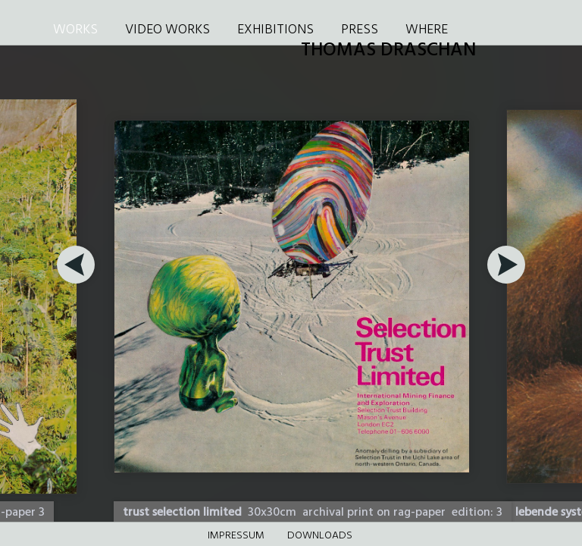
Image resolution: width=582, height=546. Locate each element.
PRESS (359, 30)
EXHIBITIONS (275, 30)
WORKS (75, 30)
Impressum (236, 535)
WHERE (426, 30)
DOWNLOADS (319, 535)
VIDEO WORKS (167, 30)
